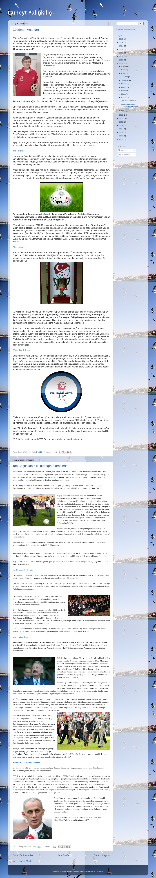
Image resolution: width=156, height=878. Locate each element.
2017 (121, 46)
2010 (121, 118)
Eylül (123, 73)
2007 (121, 129)
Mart (123, 94)
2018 (121, 42)
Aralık (123, 66)
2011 (121, 115)
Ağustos (124, 77)
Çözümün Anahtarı (26, 29)
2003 (121, 136)
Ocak (123, 111)
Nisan (123, 91)
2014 (121, 56)
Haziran (124, 84)
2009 (121, 122)
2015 (121, 53)
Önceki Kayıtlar (101, 855)
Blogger (76, 871)
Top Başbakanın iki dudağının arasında (40, 466)
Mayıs (124, 87)
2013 (121, 60)
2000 (121, 139)
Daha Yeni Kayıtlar (22, 855)
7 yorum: (48, 452)
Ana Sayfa (63, 855)
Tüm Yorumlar (124, 155)
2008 (121, 125)
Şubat (123, 98)
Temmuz (125, 80)
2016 (121, 49)
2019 (121, 39)
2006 (121, 132)
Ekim (123, 70)
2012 (121, 63)
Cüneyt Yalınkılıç (30, 13)
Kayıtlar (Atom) (25, 861)
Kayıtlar (122, 150)
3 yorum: (47, 847)
